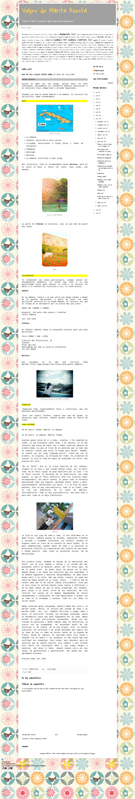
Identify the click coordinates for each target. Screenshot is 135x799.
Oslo (83, 52)
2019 (97, 96)
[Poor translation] (10, 768)
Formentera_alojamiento (104, 158)
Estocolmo (91, 43)
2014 (97, 112)
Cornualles (103, 40)
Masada (49, 50)
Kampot (61, 47)
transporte (25, 59)
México (77, 50)
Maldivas (25, 50)
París (87, 52)
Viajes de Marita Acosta (54, 11)
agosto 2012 (101, 135)
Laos (66, 47)
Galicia (30, 45)
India (94, 45)
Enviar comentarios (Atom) (38, 739)
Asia (31, 37)
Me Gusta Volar (64, 50)
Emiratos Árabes (63, 43)
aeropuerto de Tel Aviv (41, 34)
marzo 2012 (101, 206)
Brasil (83, 37)
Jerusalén (47, 47)
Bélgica (60, 37)
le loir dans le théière (75, 47)
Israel (29, 47)
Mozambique (25, 52)
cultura (38, 43)
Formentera (100, 173)
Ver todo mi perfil (98, 74)
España (72, 43)
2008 (97, 210)
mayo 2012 (101, 203)
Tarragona (87, 57)
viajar (69, 59)
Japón (40, 47)
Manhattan (33, 50)
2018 (97, 99)
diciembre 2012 (102, 122)
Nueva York (59, 52)
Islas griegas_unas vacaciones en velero (104, 150)
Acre (31, 34)
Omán (68, 52)
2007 (97, 213)
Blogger (92, 753)
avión (42, 37)
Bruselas (101, 37)
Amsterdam (109, 34)
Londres (91, 47)
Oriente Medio (75, 52)
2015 (97, 109)
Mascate (56, 50)
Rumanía (44, 54)
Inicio (56, 735)
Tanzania (78, 57)
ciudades (57, 40)
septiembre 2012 (103, 131)
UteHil (75, 753)
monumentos (89, 50)
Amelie (78, 34)
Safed (54, 54)
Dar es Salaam (47, 43)
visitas (110, 59)
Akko (55, 35)
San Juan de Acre (82, 54)
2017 (97, 102)
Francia (24, 45)
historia (77, 45)
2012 (97, 119)
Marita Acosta (99, 71)
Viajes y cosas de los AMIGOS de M (90, 59)
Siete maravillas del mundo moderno (103, 54)
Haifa (65, 45)
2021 (97, 92)
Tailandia (70, 57)
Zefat (46, 61)
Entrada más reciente (29, 735)
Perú (98, 52)
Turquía (56, 59)
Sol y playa (25, 57)
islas (107, 45)
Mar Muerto (41, 50)
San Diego (62, 54)
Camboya (24, 40)
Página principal (26, 27)
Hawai (70, 45)
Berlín (66, 37)
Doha (54, 43)
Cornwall (110, 40)
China (47, 40)
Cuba (31, 43)
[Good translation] (4, 768)
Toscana (101, 57)
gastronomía (37, 45)
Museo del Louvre (34, 52)
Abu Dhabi (24, 35)
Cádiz (109, 37)
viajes (74, 59)
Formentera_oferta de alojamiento (104, 162)
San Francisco (71, 54)
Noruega (50, 52)
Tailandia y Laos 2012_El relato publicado (104, 186)
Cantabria (30, 40)
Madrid (105, 47)
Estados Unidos (82, 43)
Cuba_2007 (100, 193)
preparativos (105, 52)
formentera (107, 43)
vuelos (27, 61)
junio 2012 (101, 141)
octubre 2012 (102, 128)
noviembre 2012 (102, 125)
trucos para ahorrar (36, 59)
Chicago (37, 40)
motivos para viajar (105, 50)
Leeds (84, 47)
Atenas (37, 37)
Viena (104, 59)
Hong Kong (83, 45)
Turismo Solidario (48, 59)
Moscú (96, 50)
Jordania (55, 47)
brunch (93, 37)
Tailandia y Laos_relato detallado (104, 181)
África (50, 34)
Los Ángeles (98, 47)
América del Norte (87, 35)
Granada (52, 45)
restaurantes (36, 54)
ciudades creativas (77, 40)
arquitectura (25, 37)
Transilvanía (109, 57)
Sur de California (60, 57)
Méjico (72, 50)
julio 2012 (101, 138)
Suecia (50, 57)
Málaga (111, 47)
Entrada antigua (82, 735)
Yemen (33, 61)
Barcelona (52, 37)
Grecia (59, 45)
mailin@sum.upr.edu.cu (33, 347)
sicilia (90, 54)
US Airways (63, 59)
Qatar (111, 52)
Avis (47, 37)
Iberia (89, 45)
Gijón (45, 45)
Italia (35, 47)
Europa (98, 42)
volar (23, 61)
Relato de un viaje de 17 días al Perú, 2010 (105, 197)
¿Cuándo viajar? (101, 176)
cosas (24, 42)
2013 (97, 115)
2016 (97, 105)
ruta (49, 54)
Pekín (93, 52)
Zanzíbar (39, 61)
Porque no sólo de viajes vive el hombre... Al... (104, 145)
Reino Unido (27, 54)
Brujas (88, 37)
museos (43, 52)
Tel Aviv (94, 57)
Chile (42, 40)
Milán (82, 50)
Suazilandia (34, 57)
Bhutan (73, 37)
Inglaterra (101, 45)
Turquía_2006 (101, 190)
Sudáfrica (43, 57)
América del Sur (99, 34)
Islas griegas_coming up (104, 155)
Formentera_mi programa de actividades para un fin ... (105, 168)
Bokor (78, 37)
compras (95, 40)
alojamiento (65, 34)
